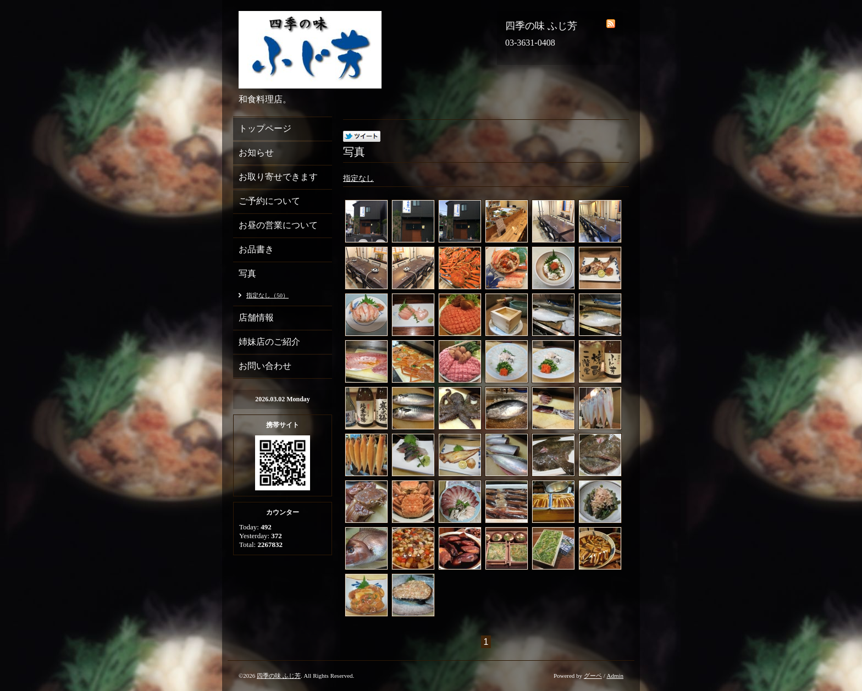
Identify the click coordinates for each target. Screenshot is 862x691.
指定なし (358, 178)
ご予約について (269, 201)
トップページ (265, 128)
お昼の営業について (278, 225)
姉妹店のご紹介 (269, 341)
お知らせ (256, 152)
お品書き (256, 249)
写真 (247, 273)
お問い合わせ (265, 366)
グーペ (593, 675)
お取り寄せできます (278, 176)
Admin (614, 675)
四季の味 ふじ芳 (279, 675)
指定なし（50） (267, 295)
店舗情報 (256, 317)
